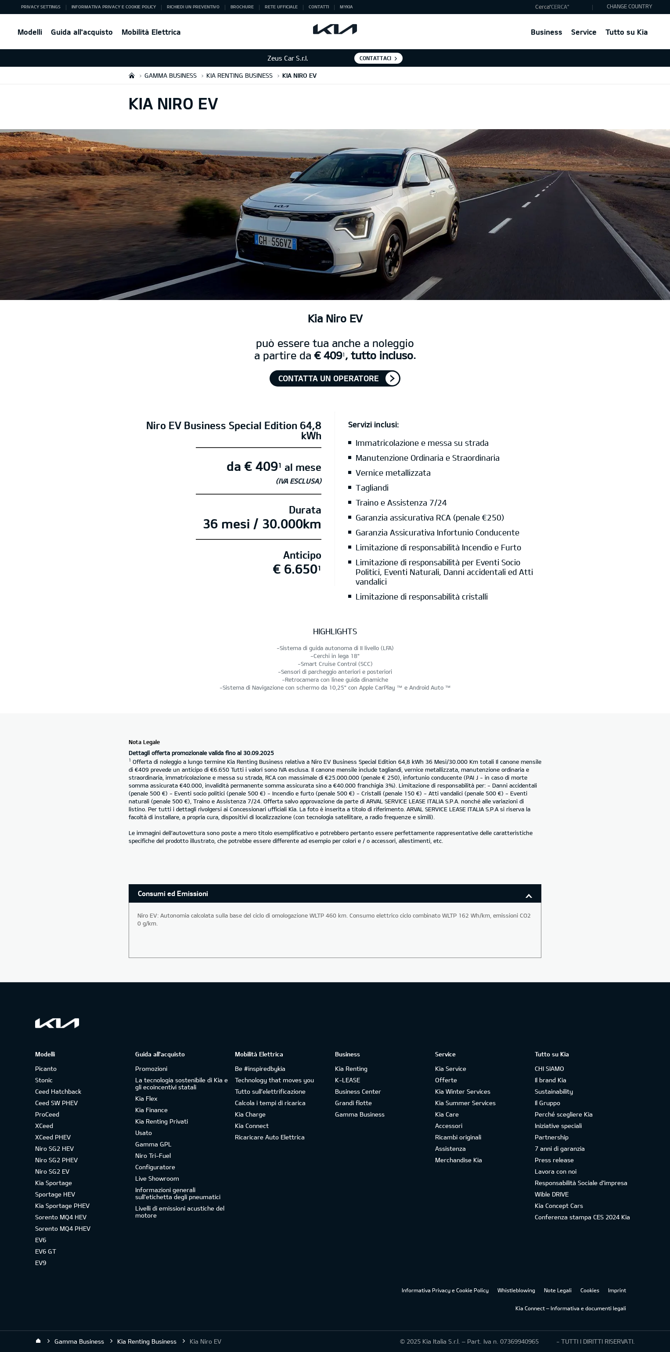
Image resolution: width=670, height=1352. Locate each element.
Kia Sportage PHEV (62, 1205)
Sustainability (554, 1091)
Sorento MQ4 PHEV (62, 1228)
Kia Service (450, 1068)
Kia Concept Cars (559, 1205)
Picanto (46, 1068)
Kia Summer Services (465, 1102)
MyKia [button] (346, 6)
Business (546, 32)
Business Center (358, 1091)
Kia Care (447, 1114)
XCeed (44, 1125)
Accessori (448, 1125)
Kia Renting (351, 1068)
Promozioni (151, 1068)
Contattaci (375, 58)
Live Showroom (157, 1178)
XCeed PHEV (53, 1137)
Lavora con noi (555, 1171)
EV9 (40, 1262)
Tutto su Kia (626, 32)
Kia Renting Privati (161, 1121)
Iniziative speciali (558, 1125)
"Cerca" (559, 7)
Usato (143, 1132)
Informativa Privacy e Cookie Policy (445, 1290)
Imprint (617, 1290)
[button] (562, 7)
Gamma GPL (153, 1144)
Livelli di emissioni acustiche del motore (179, 1211)
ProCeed (47, 1114)
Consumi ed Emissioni (173, 893)
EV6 (40, 1240)
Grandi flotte (353, 1102)
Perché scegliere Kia (564, 1114)
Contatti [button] (319, 6)
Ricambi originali (458, 1137)
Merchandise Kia (458, 1160)
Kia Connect (252, 1125)
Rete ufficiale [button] (281, 6)
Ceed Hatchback (58, 1091)
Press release (554, 1160)
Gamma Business (360, 1114)
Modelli (30, 32)
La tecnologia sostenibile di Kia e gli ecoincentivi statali (181, 1083)
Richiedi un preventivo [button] (193, 6)
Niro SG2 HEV (54, 1148)
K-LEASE (347, 1080)
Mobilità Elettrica (151, 32)
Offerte (446, 1080)
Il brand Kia (550, 1080)
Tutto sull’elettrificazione (270, 1091)
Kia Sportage (53, 1182)
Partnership (552, 1137)
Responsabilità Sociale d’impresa (581, 1182)
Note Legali (558, 1290)
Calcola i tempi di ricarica (270, 1102)
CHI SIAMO (549, 1068)
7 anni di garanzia (560, 1148)
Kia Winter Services (462, 1091)
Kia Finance (151, 1109)
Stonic (44, 1080)
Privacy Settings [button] (41, 6)
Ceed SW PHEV (56, 1102)
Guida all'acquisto (82, 32)
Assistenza (450, 1148)
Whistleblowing (516, 1290)
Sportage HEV (55, 1194)
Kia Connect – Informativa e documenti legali (570, 1308)
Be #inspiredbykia (260, 1068)
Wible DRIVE (552, 1194)
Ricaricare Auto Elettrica (270, 1137)
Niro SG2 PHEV (56, 1160)
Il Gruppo (547, 1102)
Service (584, 32)
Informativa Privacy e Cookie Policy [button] (114, 6)
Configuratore (155, 1167)
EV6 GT (45, 1251)
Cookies (589, 1290)
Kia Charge (250, 1114)
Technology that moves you (274, 1080)
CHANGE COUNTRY (629, 6)
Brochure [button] (242, 6)
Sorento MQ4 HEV (60, 1217)
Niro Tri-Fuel (153, 1155)
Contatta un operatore (328, 378)
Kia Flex (146, 1098)
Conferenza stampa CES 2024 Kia (582, 1217)
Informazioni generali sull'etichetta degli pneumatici (177, 1193)
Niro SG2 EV (52, 1171)
